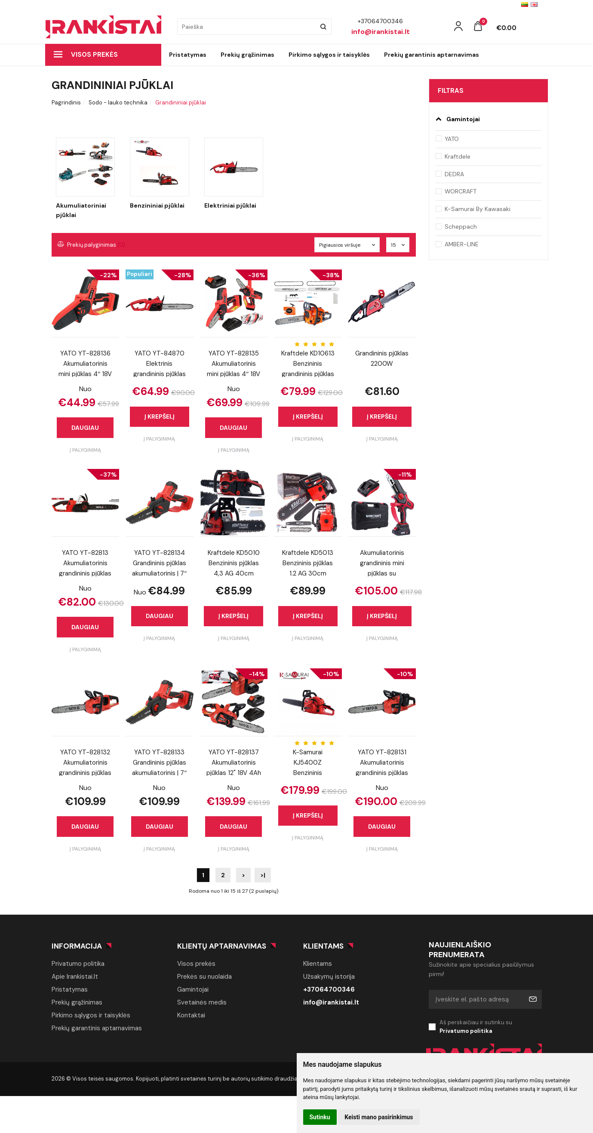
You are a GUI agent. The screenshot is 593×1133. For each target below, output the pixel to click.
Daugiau (85, 428)
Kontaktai (191, 1015)
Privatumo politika (78, 963)
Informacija (77, 946)
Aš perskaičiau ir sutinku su (490, 1027)
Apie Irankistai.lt (75, 976)
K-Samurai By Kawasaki (477, 209)
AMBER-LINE (462, 244)
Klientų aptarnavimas (221, 946)
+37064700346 (329, 989)
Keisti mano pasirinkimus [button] (378, 1117)
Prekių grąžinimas (247, 54)
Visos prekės (86, 54)
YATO (452, 139)
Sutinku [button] (320, 1117)
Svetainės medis (202, 1002)
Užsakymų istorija (329, 976)
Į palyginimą (85, 450)
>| (262, 875)
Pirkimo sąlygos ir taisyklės (329, 54)
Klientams (323, 946)
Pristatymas (187, 54)
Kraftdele (457, 156)
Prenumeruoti (532, 999)
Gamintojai (193, 989)
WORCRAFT (460, 191)
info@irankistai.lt (331, 1002)
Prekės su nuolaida (204, 976)
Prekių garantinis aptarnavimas (431, 54)
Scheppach (461, 226)
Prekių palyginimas (91, 244)
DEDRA (454, 174)
